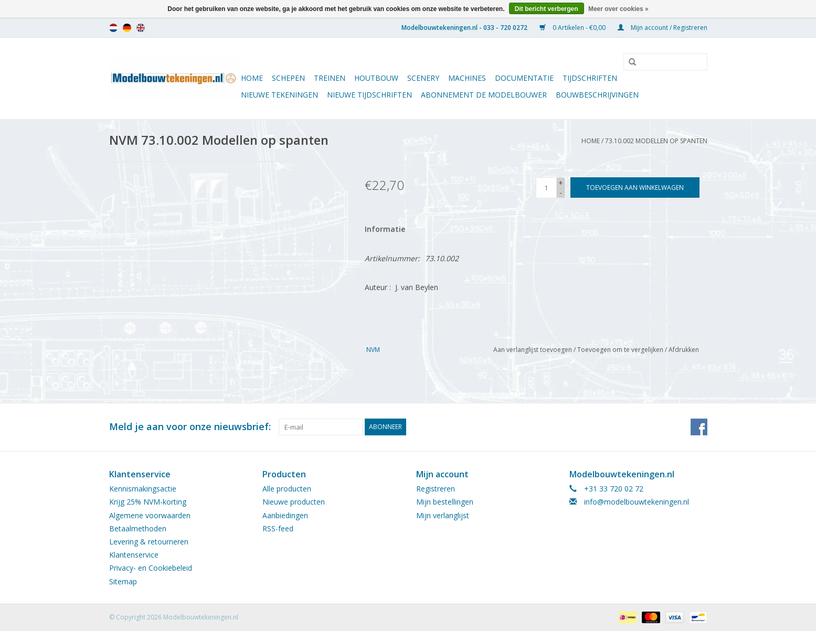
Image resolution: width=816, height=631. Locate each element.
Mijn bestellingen (444, 502)
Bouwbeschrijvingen (597, 95)
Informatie (385, 229)
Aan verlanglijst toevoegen (532, 349)
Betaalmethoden (137, 528)
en (140, 28)
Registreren (435, 489)
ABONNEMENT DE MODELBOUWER (484, 95)
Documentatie (524, 78)
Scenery (423, 78)
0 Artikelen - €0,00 (573, 27)
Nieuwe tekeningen (279, 95)
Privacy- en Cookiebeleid (150, 568)
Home (252, 78)
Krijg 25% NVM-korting (147, 502)
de (127, 28)
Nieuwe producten (293, 502)
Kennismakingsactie (142, 489)
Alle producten (286, 489)
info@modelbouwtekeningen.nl (636, 502)
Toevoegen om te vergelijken (621, 349)
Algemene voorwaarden (149, 515)
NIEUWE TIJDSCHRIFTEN (369, 95)
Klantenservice (133, 555)
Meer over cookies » (618, 9)
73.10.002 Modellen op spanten (656, 140)
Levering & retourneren (148, 542)
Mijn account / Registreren (662, 27)
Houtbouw (376, 78)
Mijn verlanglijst (442, 515)
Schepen (288, 78)
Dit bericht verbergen (546, 9)
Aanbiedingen (285, 515)
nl (113, 28)
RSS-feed (277, 528)
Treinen (329, 78)
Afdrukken (684, 349)
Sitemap (123, 581)
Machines (467, 78)
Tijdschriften (590, 78)
